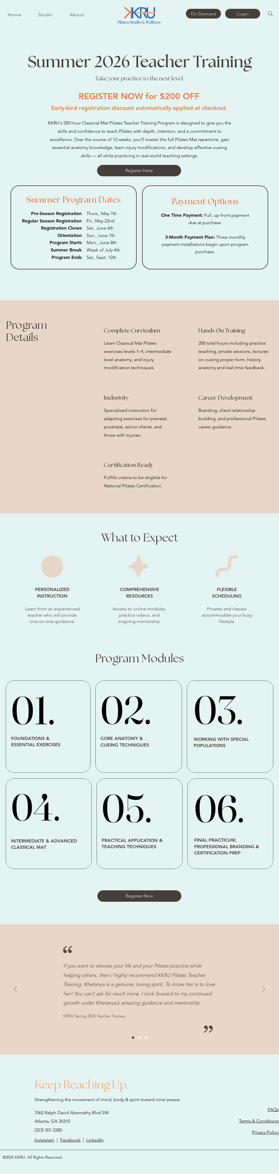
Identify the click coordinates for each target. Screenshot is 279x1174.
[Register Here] (139, 170)
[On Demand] (203, 14)
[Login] (242, 14)
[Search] (270, 14)
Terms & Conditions (259, 1121)
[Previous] (15, 989)
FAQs (273, 1109)
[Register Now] (139, 896)
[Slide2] (139, 1037)
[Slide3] (146, 1037)
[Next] (263, 989)
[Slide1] (133, 1037)
